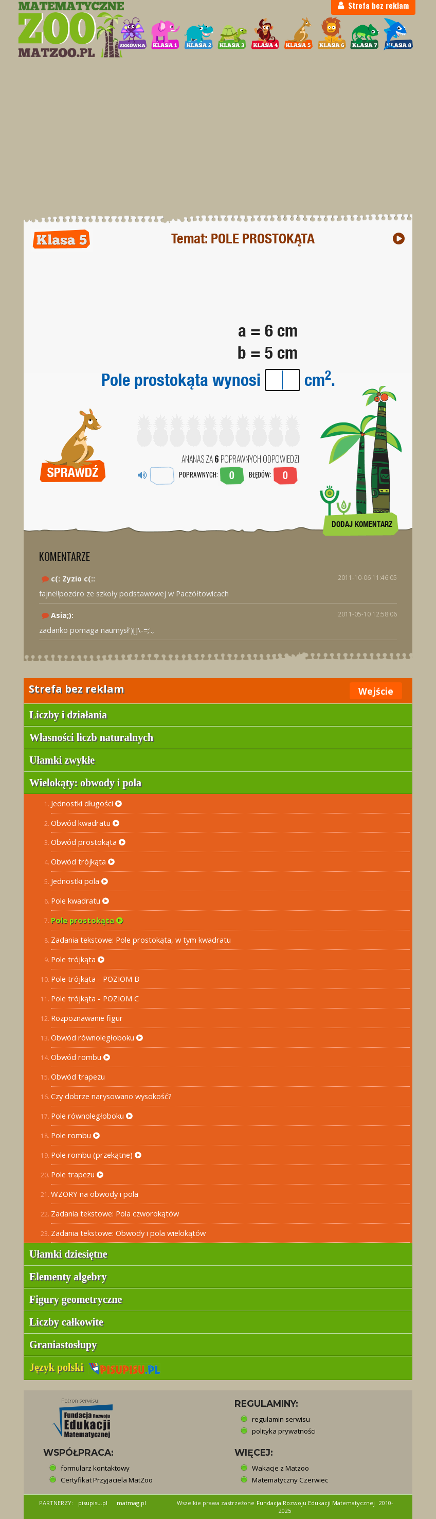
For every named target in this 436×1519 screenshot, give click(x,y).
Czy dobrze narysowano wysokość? (111, 1096)
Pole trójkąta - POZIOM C (95, 998)
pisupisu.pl (92, 1503)
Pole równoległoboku (92, 1115)
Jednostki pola (79, 881)
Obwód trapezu (78, 1076)
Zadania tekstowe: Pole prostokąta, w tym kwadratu (141, 939)
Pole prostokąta (87, 920)
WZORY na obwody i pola (94, 1194)
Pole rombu (75, 1135)
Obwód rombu (80, 1057)
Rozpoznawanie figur (87, 1018)
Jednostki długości (86, 803)
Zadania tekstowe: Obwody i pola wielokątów (128, 1233)
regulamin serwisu (281, 1419)
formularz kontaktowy (95, 1468)
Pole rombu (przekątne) (96, 1155)
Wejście (375, 691)
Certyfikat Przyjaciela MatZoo (107, 1480)
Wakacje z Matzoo (280, 1468)
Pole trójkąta (77, 959)
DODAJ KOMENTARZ (362, 524)
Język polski (94, 1367)
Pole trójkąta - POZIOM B (95, 979)
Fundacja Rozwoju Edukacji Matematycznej (316, 1503)
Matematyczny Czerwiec (290, 1480)
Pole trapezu (77, 1174)
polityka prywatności (284, 1431)
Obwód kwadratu (85, 823)
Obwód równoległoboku (97, 1037)
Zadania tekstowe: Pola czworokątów (115, 1213)
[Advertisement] (218, 136)
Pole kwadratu (80, 900)
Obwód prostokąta (88, 842)
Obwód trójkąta (83, 861)
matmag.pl (131, 1503)
